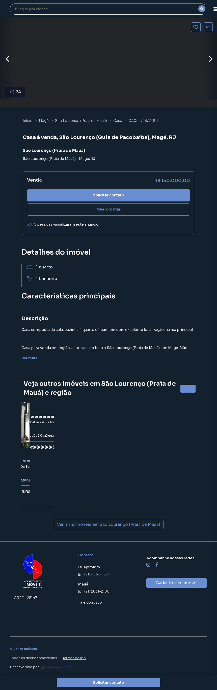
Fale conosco (90, 602)
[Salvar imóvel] (196, 27)
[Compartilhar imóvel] (208, 27)
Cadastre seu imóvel (177, 582)
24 (15, 91)
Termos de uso (74, 658)
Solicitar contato (108, 195)
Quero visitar (109, 209)
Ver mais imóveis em (108, 525)
